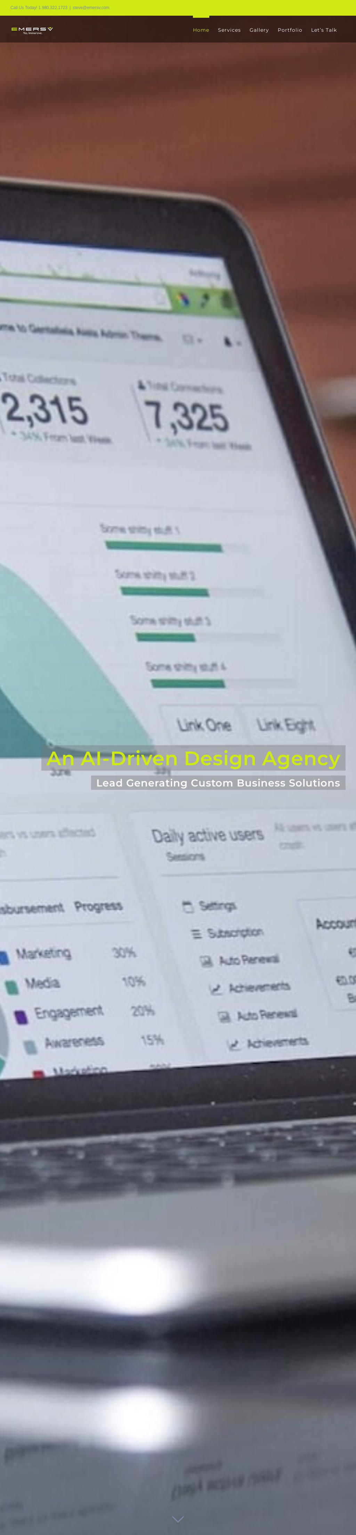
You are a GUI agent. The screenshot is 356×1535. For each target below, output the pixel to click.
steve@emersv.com (91, 7)
